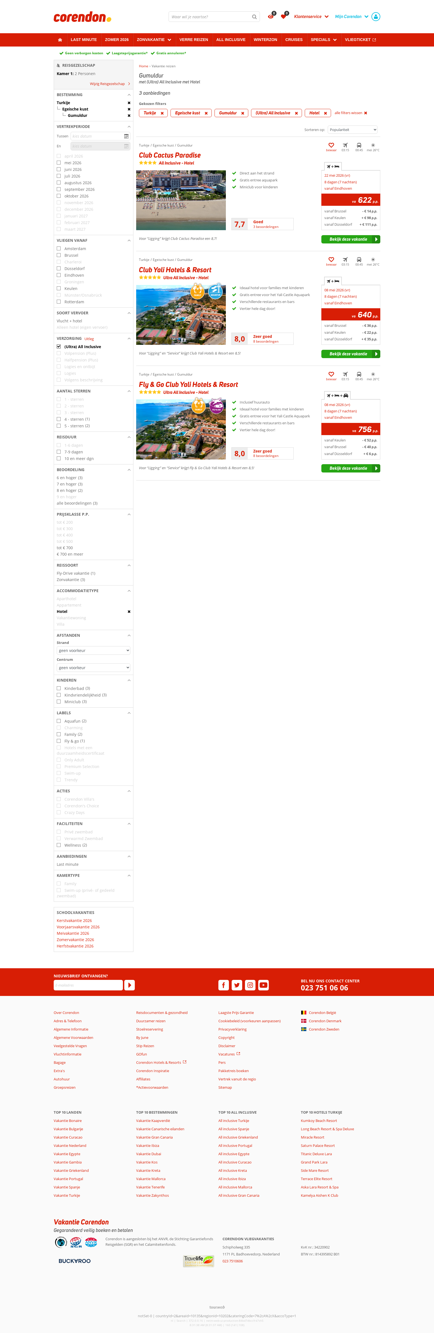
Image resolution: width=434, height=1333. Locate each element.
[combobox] (214, 16)
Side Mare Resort (315, 1170)
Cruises (294, 39)
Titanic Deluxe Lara (316, 1153)
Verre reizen (193, 39)
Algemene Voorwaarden (73, 1037)
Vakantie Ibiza (147, 1145)
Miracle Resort (312, 1137)
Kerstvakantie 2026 (74, 920)
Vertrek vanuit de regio (237, 1079)
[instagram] (250, 985)
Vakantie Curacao (68, 1137)
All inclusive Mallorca (235, 1187)
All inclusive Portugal (235, 1145)
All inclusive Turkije (233, 1120)
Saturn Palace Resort (318, 1145)
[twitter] (237, 985)
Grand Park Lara (314, 1162)
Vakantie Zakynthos (152, 1195)
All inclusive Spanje (233, 1128)
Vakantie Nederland (70, 1145)
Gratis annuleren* (171, 53)
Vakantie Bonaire (68, 1120)
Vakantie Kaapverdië (153, 1120)
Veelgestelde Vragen (70, 1045)
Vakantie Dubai (148, 1153)
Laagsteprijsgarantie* (130, 53)
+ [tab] (333, 166)
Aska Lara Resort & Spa (320, 1187)
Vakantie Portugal (68, 1178)
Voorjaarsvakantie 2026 (78, 926)
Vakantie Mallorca (151, 1178)
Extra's (59, 1070)
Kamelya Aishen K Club (319, 1195)
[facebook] (223, 985)
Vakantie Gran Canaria (154, 1137)
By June (142, 1037)
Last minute (84, 39)
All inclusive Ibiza (232, 1178)
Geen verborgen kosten (84, 53)
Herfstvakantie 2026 (75, 946)
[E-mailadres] (88, 985)
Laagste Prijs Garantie (236, 1012)
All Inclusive (231, 39)
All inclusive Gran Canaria (238, 1195)
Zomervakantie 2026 (75, 939)
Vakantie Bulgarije (68, 1128)
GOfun (141, 1054)
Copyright (226, 1037)
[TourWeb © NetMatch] (217, 1307)
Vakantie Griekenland (71, 1170)
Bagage (60, 1062)
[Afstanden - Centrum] (93, 667)
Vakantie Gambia (68, 1162)
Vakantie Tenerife (150, 1187)
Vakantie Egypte (67, 1153)
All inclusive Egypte (233, 1153)
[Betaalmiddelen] (74, 1260)
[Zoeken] (254, 16)
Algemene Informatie (71, 1029)
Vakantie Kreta (148, 1170)
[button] (93, 94)
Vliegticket (358, 39)
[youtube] (263, 985)
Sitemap (225, 1087)
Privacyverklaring (232, 1029)
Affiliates (143, 1079)
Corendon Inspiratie (152, 1070)
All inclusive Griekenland (238, 1137)
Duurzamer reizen (151, 1020)
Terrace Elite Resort (316, 1178)
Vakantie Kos (146, 1162)
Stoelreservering (149, 1029)
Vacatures (226, 1054)
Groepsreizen (65, 1087)
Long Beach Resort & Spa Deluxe (327, 1128)
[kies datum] (100, 136)
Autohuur (62, 1079)
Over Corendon (66, 1012)
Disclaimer (226, 1045)
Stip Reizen (145, 1045)
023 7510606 (233, 1260)
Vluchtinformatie (67, 1054)
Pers (222, 1062)
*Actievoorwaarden (152, 1087)
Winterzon (265, 39)
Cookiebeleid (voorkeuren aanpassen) (249, 1020)
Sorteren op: (314, 129)
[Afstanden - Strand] (93, 650)
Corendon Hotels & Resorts (158, 1062)
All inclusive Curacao (235, 1162)
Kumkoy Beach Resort (319, 1120)
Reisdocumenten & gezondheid (162, 1012)
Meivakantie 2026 (73, 933)
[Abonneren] (129, 985)
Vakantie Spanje (67, 1187)
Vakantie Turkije (67, 1195)
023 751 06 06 (324, 987)
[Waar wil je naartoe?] (214, 16)
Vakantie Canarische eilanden (160, 1128)
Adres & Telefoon (68, 1020)
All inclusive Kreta (232, 1170)
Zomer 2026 (117, 39)
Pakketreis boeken (233, 1070)
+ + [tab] (337, 395)
